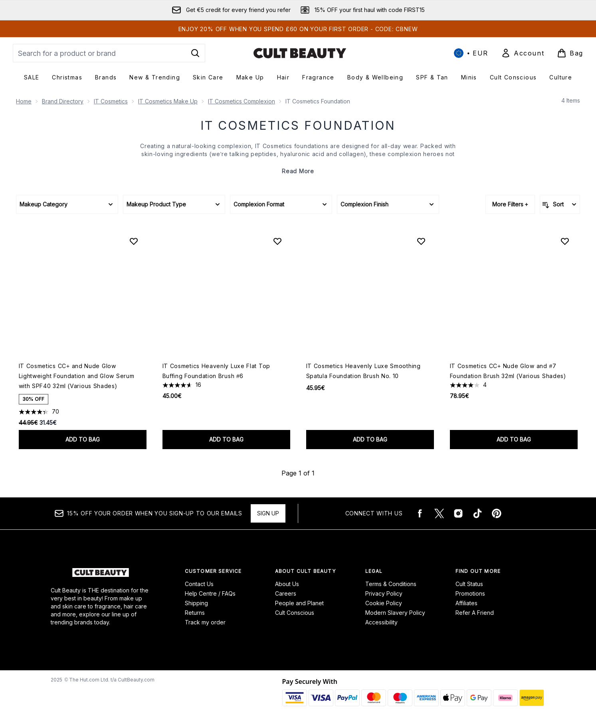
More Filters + (510, 204)
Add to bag (82, 439)
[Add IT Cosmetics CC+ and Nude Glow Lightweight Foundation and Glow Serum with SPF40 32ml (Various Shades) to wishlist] (133, 241)
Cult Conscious (294, 612)
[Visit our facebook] (420, 513)
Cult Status (469, 583)
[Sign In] (522, 53)
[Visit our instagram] (458, 513)
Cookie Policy (383, 603)
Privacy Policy (383, 593)
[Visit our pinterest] (496, 513)
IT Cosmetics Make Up (168, 101)
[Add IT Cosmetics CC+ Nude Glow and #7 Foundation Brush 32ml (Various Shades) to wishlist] (564, 241)
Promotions (470, 593)
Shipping (196, 603)
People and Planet (299, 603)
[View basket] (570, 53)
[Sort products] (560, 204)
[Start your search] (109, 53)
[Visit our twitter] (439, 513)
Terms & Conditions (390, 583)
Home (24, 101)
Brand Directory (62, 101)
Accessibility (381, 622)
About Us (287, 583)
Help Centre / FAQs (210, 593)
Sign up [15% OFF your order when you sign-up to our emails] (268, 513)
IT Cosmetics (111, 101)
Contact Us (199, 583)
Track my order (205, 622)
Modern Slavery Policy (395, 612)
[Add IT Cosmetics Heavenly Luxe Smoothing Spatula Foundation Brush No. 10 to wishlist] (421, 241)
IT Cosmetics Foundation (298, 125)
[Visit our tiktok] (477, 513)
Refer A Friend (474, 612)
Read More (298, 171)
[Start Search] (195, 53)
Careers (285, 593)
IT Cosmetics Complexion (241, 101)
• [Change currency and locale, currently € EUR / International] (471, 53)
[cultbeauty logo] (300, 53)
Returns (195, 612)
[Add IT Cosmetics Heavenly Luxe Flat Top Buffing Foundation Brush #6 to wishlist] (277, 241)
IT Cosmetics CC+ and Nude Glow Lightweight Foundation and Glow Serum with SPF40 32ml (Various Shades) (77, 375)
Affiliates (466, 603)
